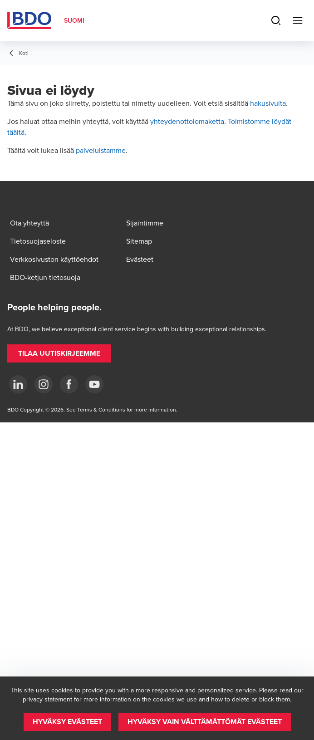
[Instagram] (43, 384)
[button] (59, 353)
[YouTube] (94, 384)
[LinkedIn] (18, 384)
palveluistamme (101, 150)
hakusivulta (268, 103)
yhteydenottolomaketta (187, 121)
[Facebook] (69, 384)
